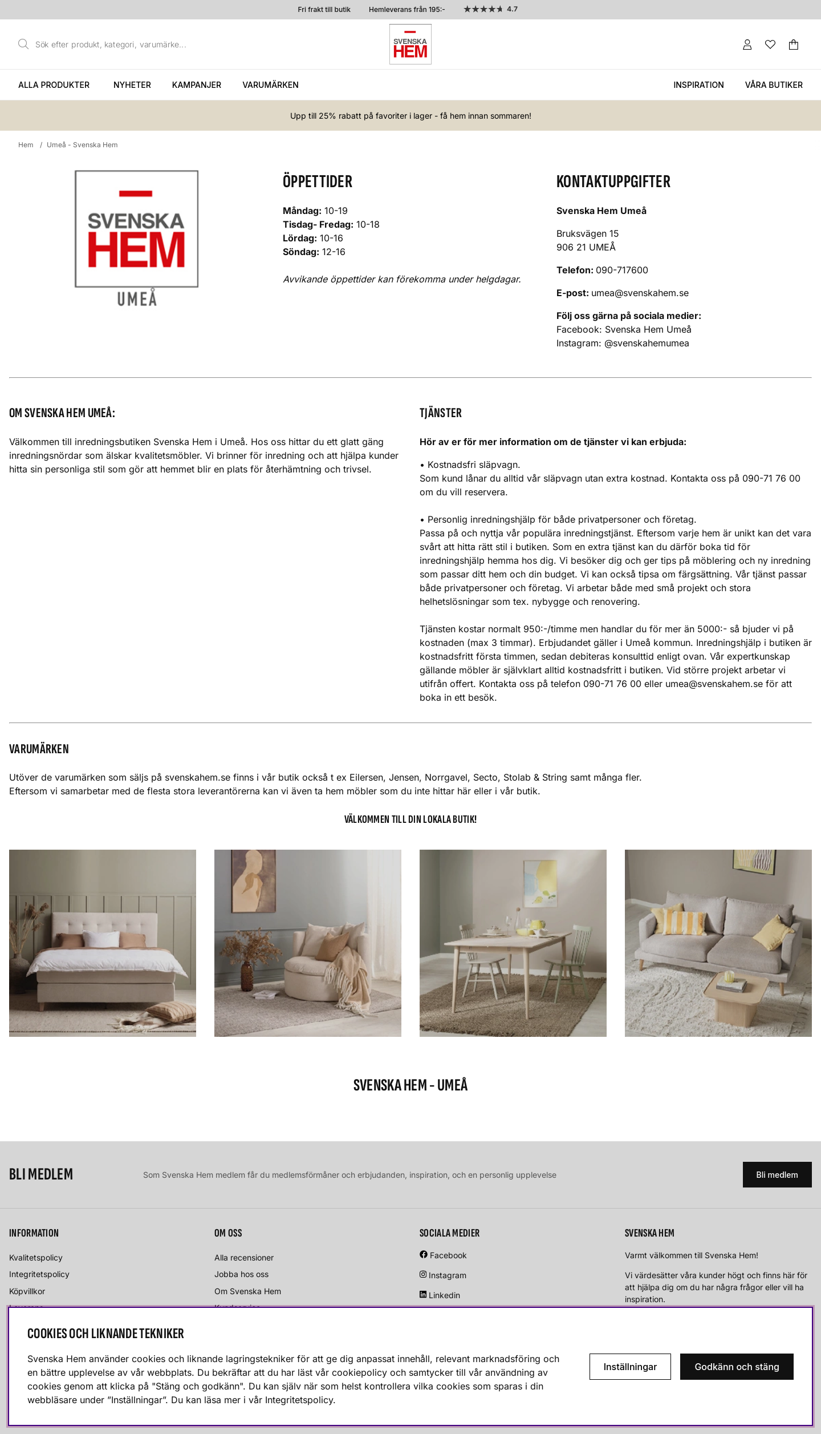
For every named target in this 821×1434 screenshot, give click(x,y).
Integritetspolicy (39, 1274)
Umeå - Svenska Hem (82, 144)
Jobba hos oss (241, 1274)
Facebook (448, 1255)
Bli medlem (777, 1174)
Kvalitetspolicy (36, 1257)
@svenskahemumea (646, 343)
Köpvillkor (27, 1291)
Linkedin (444, 1295)
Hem (26, 144)
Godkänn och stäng (736, 1366)
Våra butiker (774, 85)
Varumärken (270, 85)
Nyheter (132, 85)
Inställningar (630, 1366)
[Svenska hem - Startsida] (410, 44)
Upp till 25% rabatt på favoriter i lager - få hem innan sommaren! (410, 115)
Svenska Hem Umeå (648, 329)
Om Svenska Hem (247, 1291)
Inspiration (698, 85)
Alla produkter (54, 85)
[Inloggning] (747, 44)
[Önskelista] (770, 44)
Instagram (447, 1275)
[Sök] (105, 44)
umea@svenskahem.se (640, 292)
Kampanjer (196, 85)
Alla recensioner (244, 1257)
